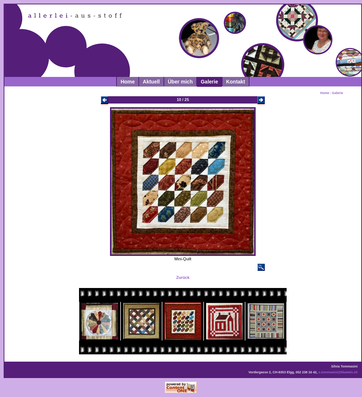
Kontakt (235, 82)
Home (128, 82)
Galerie (209, 82)
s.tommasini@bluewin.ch (338, 372)
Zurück (183, 277)
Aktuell (151, 82)
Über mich (180, 82)
